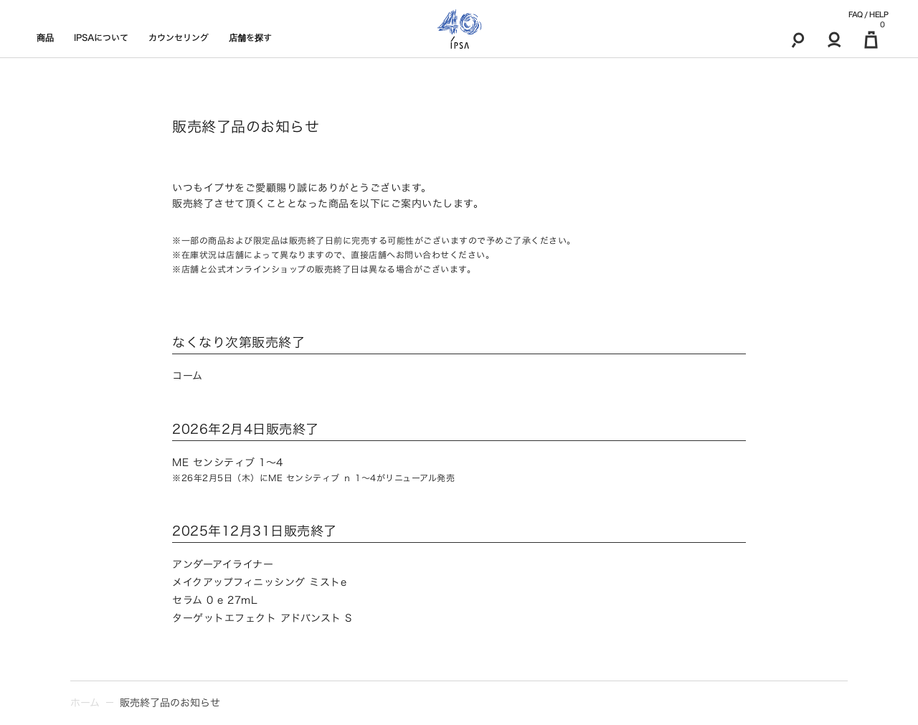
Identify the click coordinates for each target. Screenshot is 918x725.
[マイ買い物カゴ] (871, 39)
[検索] (798, 39)
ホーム (85, 703)
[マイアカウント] (834, 39)
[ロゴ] (459, 29)
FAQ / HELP (868, 14)
